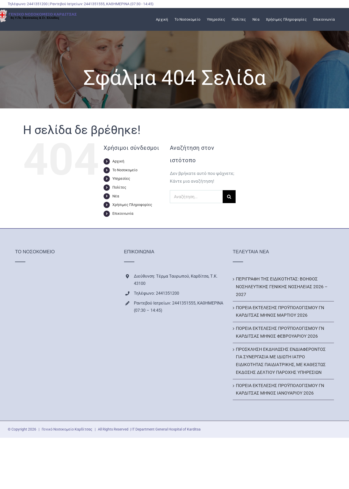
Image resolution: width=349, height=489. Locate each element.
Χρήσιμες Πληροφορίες (132, 205)
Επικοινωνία (122, 213)
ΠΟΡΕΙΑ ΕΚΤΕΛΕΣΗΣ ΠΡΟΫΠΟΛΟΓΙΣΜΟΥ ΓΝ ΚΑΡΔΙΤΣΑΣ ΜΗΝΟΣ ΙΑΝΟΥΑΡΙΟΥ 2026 (280, 389)
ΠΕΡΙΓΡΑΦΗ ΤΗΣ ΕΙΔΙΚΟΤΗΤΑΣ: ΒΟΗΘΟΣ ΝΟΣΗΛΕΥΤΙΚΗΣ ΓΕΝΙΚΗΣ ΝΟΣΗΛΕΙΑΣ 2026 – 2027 (282, 286)
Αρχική (118, 161)
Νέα (115, 196)
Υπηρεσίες (121, 178)
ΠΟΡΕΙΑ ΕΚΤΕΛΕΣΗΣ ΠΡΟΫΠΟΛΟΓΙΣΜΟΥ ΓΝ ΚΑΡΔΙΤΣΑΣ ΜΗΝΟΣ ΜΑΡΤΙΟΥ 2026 (280, 311)
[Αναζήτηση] (229, 196)
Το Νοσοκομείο (124, 170)
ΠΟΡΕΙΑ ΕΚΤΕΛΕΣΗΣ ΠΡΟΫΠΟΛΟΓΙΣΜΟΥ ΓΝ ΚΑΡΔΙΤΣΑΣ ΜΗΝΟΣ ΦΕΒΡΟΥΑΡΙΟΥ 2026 (280, 332)
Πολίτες (119, 187)
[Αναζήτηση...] (196, 196)
